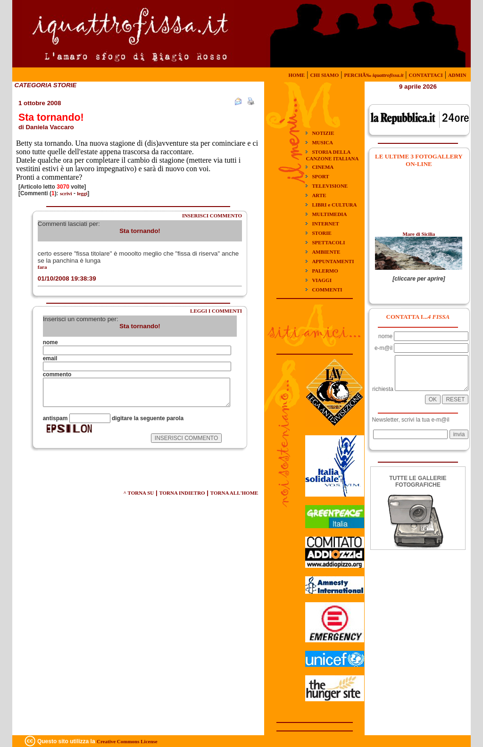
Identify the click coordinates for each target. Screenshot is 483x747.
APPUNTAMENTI (333, 261)
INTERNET (325, 223)
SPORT (320, 176)
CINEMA (322, 167)
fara (42, 267)
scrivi (66, 193)
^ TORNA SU (139, 493)
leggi (82, 193)
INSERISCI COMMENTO (212, 215)
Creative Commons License (127, 741)
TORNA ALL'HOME (234, 493)
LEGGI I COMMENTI (216, 311)
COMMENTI (327, 289)
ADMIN (457, 75)
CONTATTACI (426, 75)
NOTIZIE (323, 133)
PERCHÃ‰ (373, 75)
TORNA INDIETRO (182, 493)
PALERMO (325, 271)
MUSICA (322, 142)
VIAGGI (322, 280)
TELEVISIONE (330, 186)
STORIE (321, 233)
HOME (296, 75)
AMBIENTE (326, 252)
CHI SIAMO (324, 75)
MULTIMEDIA (329, 214)
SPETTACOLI (328, 242)
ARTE (319, 195)
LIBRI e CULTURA (334, 205)
